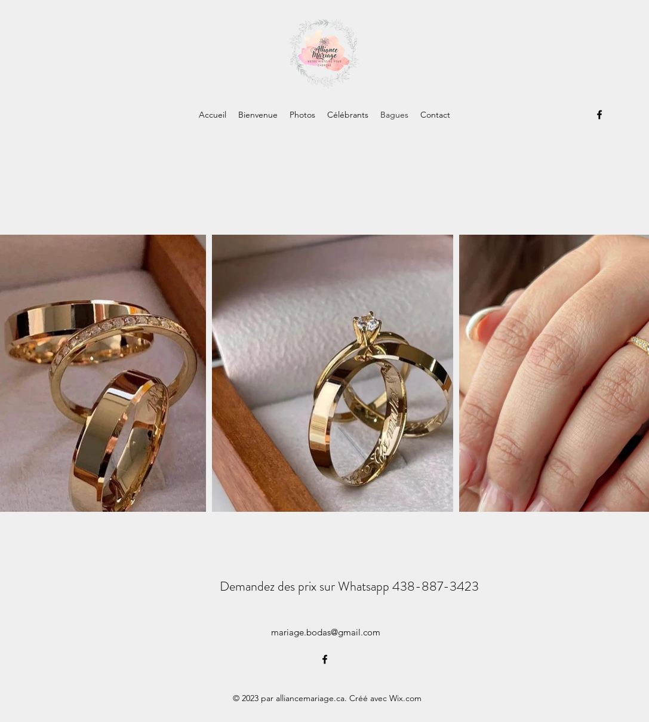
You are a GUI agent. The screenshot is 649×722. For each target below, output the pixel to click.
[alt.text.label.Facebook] (599, 115)
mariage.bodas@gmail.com (325, 632)
